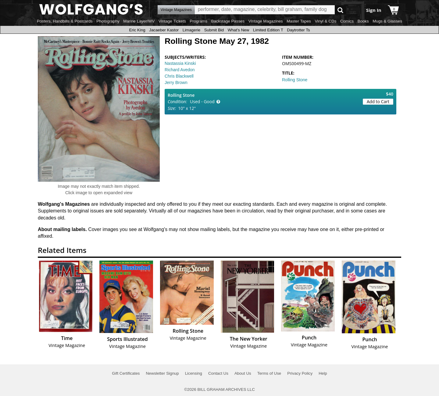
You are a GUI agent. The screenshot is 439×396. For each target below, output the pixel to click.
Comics (347, 21)
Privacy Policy (299, 373)
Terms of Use (269, 373)
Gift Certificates (126, 373)
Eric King (137, 30)
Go (340, 10)
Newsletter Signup (162, 373)
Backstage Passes (228, 21)
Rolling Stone (294, 79)
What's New (238, 30)
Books (363, 21)
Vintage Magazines (265, 21)
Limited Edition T (268, 30)
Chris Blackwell (179, 76)
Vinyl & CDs (325, 21)
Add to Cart (378, 101)
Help (323, 373)
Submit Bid (214, 30)
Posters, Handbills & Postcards (65, 21)
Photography (108, 21)
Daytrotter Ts (298, 30)
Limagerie (192, 30)
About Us (242, 373)
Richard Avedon (180, 69)
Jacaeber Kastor (164, 30)
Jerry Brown (176, 82)
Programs (198, 21)
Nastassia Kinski (180, 63)
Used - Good (202, 101)
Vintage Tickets (172, 21)
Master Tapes (299, 21)
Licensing (193, 373)
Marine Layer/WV (139, 21)
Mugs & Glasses (387, 21)
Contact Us (218, 373)
